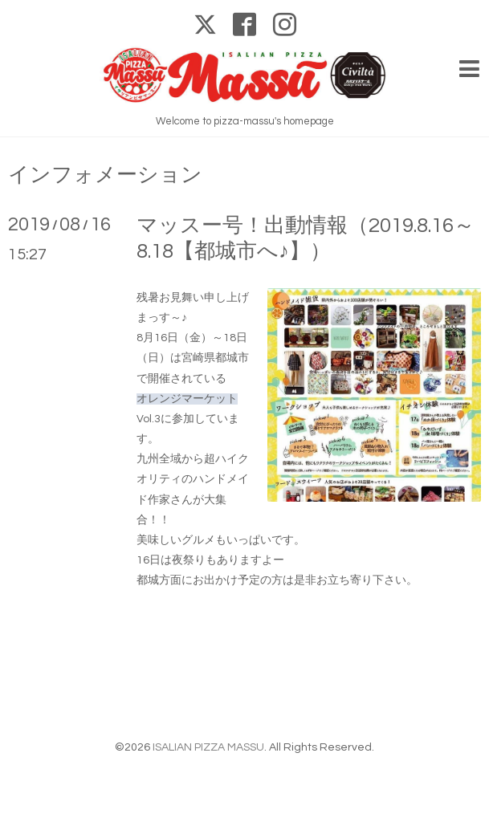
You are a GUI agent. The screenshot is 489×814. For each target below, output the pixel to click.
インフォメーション (105, 175)
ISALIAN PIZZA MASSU (208, 747)
